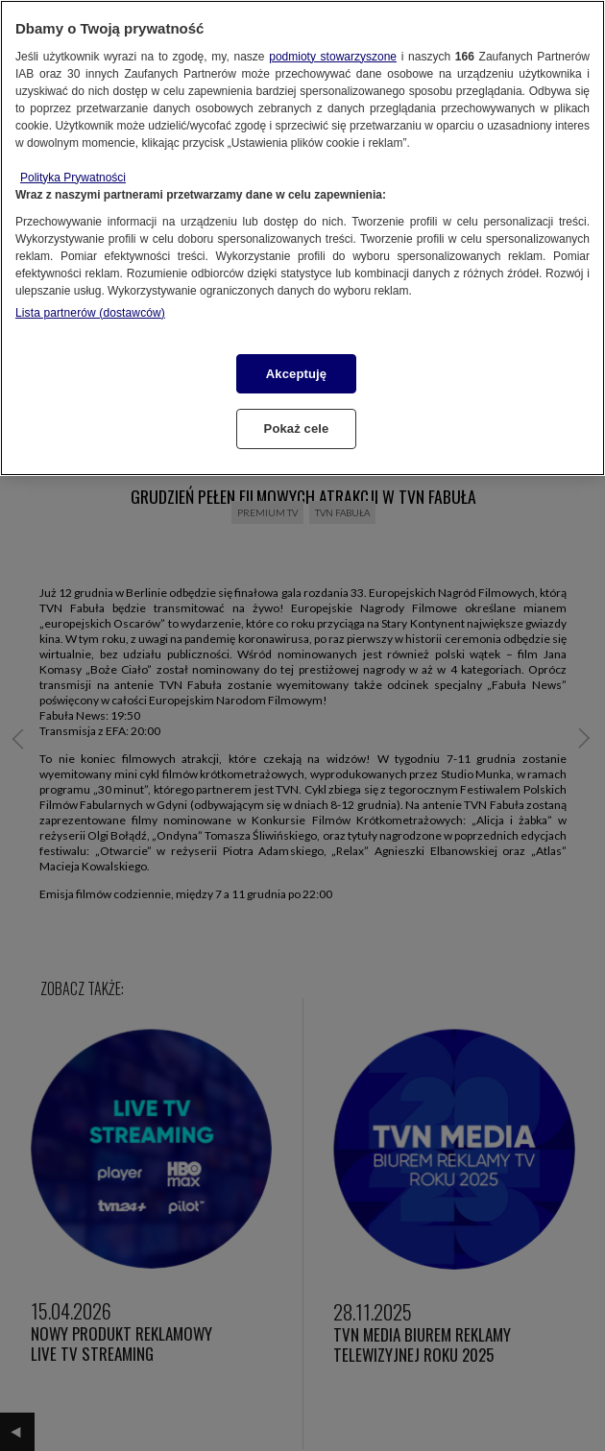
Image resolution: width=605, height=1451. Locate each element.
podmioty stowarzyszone (333, 56)
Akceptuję (296, 374)
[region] (302, 238)
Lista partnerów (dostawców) (90, 313)
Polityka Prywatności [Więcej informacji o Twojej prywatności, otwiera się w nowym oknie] (73, 177)
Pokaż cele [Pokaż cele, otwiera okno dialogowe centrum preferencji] (296, 428)
